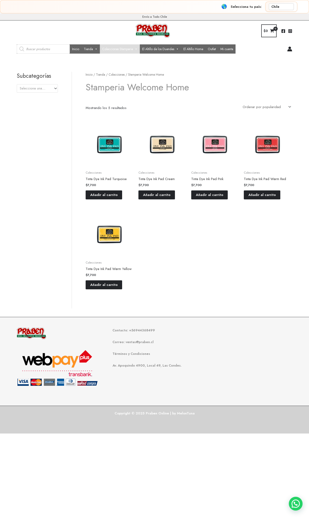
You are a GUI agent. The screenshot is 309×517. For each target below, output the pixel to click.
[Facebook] (283, 31)
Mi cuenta (226, 49)
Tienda (91, 49)
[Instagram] (290, 31)
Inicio (75, 49)
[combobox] (37, 88)
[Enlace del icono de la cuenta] (289, 49)
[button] (296, 504)
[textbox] (35, 88)
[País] (281, 6)
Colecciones (117, 74)
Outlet (212, 49)
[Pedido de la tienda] (266, 107)
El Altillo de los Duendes (160, 49)
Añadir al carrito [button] (104, 194)
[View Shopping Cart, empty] (269, 30)
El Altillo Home (193, 49)
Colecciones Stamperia (120, 49)
